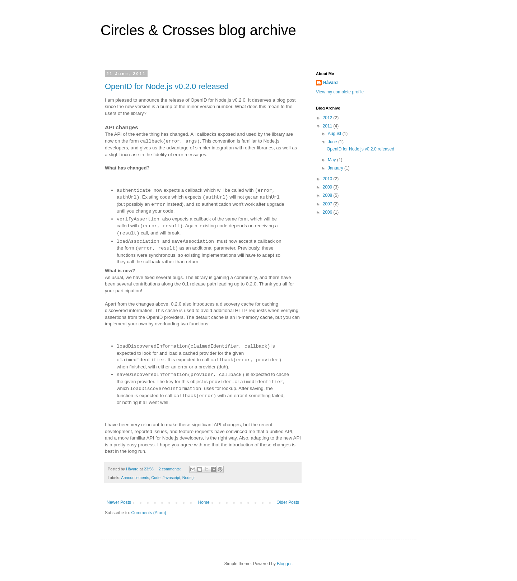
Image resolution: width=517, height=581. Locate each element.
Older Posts (287, 502)
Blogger (284, 563)
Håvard (330, 82)
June (333, 141)
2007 (328, 203)
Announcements (135, 477)
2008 (328, 195)
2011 (328, 126)
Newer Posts (119, 502)
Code (155, 477)
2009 (328, 187)
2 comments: (170, 469)
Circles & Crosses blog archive (198, 30)
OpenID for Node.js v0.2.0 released (167, 86)
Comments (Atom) (148, 512)
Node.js (189, 477)
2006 (328, 212)
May (332, 159)
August (335, 133)
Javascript (171, 477)
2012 (328, 117)
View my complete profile (340, 91)
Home (204, 502)
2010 (328, 178)
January (336, 168)
